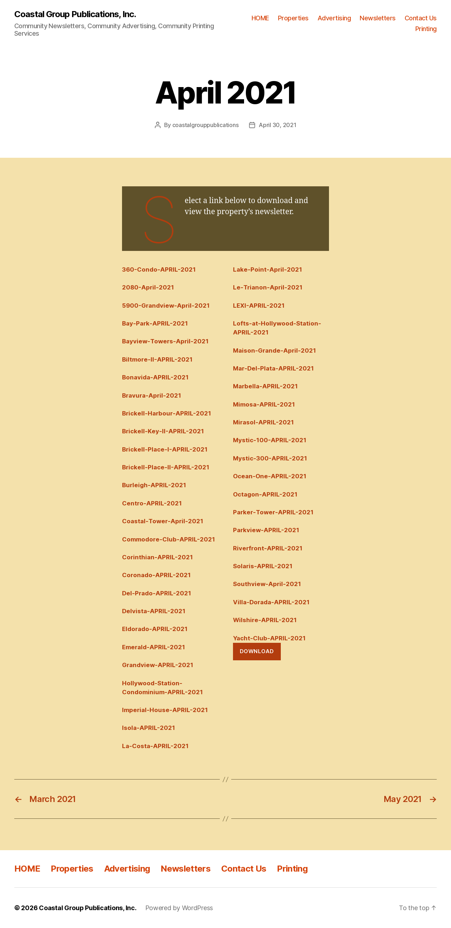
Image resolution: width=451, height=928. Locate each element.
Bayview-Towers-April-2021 (165, 341)
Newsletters (378, 18)
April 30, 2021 (277, 124)
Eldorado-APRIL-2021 (155, 628)
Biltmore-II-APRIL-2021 (157, 359)
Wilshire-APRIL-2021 (265, 620)
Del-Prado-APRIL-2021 (156, 593)
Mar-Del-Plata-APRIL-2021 (273, 368)
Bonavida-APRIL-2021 (155, 377)
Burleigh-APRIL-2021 (154, 485)
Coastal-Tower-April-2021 (162, 521)
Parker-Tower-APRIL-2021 (273, 512)
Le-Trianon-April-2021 (268, 287)
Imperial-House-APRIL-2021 (165, 709)
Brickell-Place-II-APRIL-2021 (165, 467)
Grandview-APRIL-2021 (157, 665)
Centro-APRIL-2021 (152, 503)
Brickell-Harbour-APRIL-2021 (166, 413)
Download (257, 651)
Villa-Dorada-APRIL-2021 (271, 602)
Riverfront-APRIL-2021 (268, 548)
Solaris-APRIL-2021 (263, 566)
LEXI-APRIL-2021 (259, 305)
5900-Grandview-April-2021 (166, 305)
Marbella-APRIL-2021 (265, 386)
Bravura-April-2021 (151, 395)
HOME (260, 18)
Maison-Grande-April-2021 (274, 350)
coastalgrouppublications (205, 124)
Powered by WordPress (179, 908)
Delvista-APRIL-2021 (154, 611)
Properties (293, 18)
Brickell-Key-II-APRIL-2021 (163, 431)
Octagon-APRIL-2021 (265, 494)
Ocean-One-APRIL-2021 (269, 476)
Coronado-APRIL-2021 (156, 575)
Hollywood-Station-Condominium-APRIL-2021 (162, 688)
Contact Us (421, 18)
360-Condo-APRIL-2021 (159, 269)
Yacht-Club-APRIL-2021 (269, 638)
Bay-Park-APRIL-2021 (155, 323)
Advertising (334, 18)
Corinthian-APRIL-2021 (157, 557)
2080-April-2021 (148, 287)
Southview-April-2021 (267, 583)
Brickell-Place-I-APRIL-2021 (165, 449)
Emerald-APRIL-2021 (153, 647)
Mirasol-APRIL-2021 (263, 422)
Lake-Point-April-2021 (267, 269)
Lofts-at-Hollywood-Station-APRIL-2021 (277, 328)
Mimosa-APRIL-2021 (264, 404)
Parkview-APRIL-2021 (266, 530)
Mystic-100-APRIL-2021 (269, 440)
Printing (426, 28)
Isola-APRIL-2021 (148, 727)
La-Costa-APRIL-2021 (155, 746)
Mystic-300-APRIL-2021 (270, 458)
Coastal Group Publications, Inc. (75, 14)
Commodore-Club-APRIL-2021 (168, 539)
